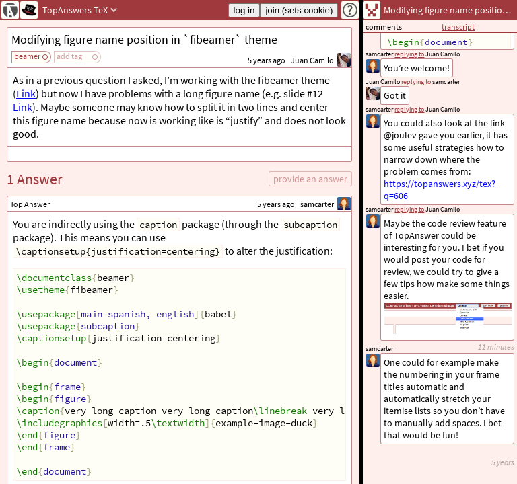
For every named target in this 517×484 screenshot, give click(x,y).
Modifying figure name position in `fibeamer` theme (144, 39)
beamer (27, 56)
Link (26, 93)
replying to (409, 209)
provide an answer (310, 179)
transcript (458, 27)
